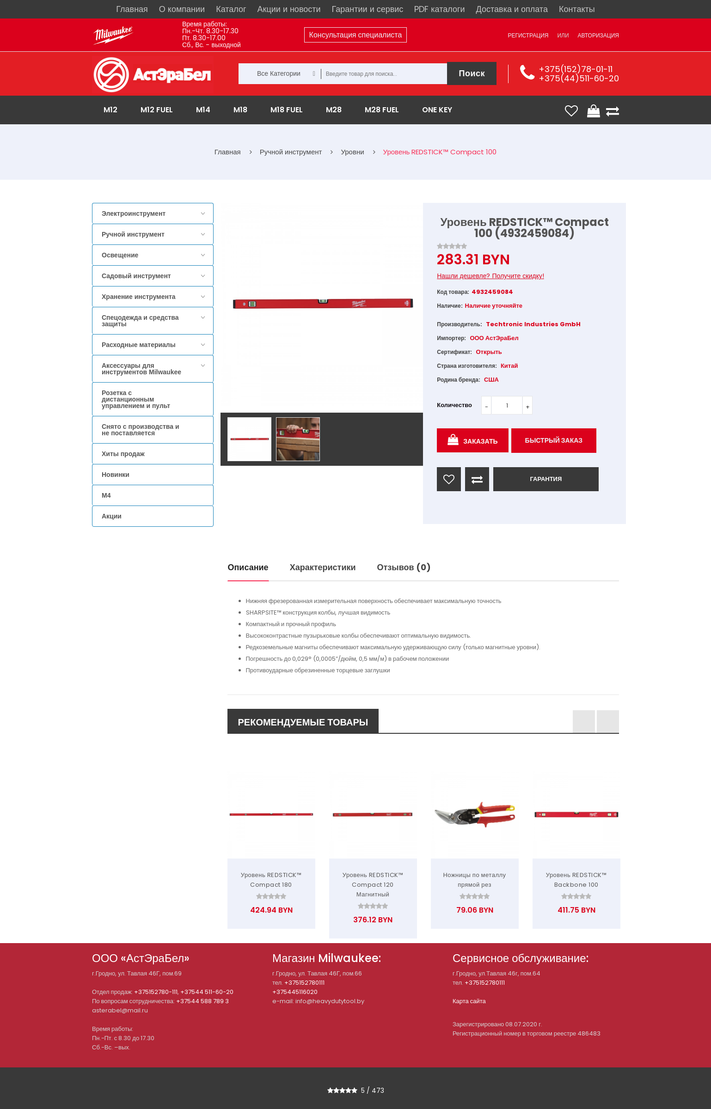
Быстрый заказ (554, 440)
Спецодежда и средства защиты (140, 321)
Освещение (120, 255)
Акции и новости (289, 9)
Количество (454, 405)
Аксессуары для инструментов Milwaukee (141, 369)
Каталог (231, 9)
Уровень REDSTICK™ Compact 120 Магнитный (373, 885)
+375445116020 (295, 991)
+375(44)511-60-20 (579, 78)
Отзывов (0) (404, 567)
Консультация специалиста (355, 35)
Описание (248, 567)
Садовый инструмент (136, 276)
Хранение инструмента (139, 296)
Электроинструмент (133, 213)
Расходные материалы (139, 344)
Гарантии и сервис (368, 9)
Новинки (115, 474)
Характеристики (323, 567)
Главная (132, 9)
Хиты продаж (123, 453)
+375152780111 (304, 982)
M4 (106, 495)
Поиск (472, 73)
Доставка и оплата (512, 9)
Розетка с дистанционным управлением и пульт (136, 399)
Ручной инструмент (133, 234)
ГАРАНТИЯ (546, 479)
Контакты (577, 9)
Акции (112, 516)
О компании (182, 9)
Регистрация (528, 35)
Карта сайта (469, 1001)
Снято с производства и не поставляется (140, 430)
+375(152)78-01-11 (576, 69)
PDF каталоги (439, 9)
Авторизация (598, 35)
